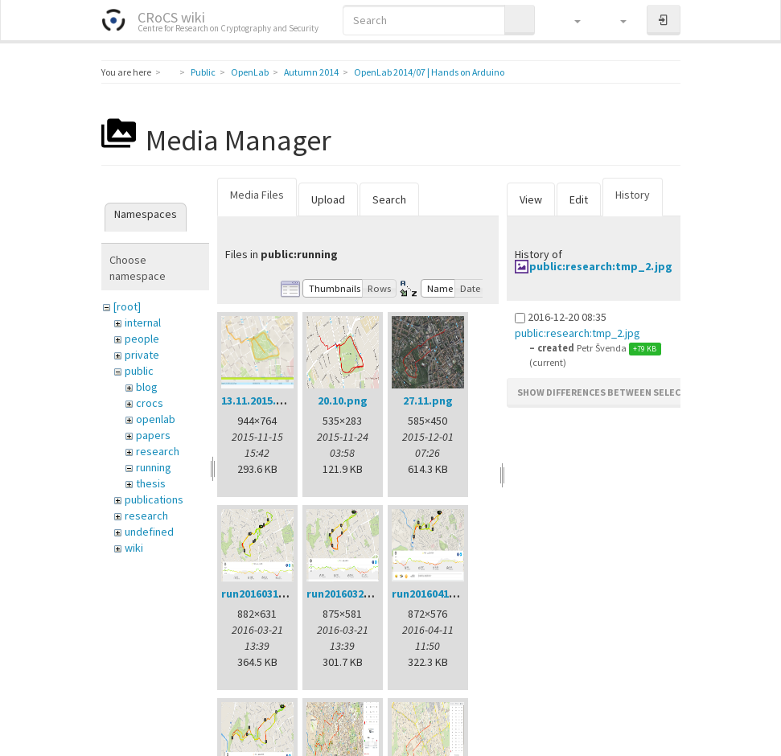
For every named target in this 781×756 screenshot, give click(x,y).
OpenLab (250, 72)
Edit (578, 199)
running (153, 467)
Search (389, 199)
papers (153, 435)
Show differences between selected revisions (633, 392)
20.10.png (343, 400)
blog (147, 387)
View (531, 199)
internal (143, 322)
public (139, 371)
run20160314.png (264, 593)
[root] (127, 306)
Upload (328, 199)
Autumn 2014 (311, 72)
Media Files (257, 194)
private (142, 354)
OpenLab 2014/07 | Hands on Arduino (429, 72)
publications (154, 499)
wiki (134, 547)
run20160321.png (349, 593)
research (157, 451)
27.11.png (428, 400)
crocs (149, 403)
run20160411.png (435, 593)
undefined (149, 531)
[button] (570, 20)
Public (203, 72)
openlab (155, 419)
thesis (151, 483)
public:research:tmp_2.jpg (600, 266)
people (142, 338)
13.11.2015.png (259, 400)
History (632, 194)
